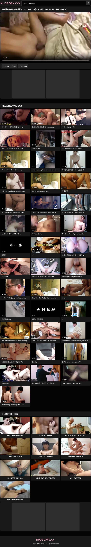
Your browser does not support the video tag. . (45, 37)
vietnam (24, 66)
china (7, 66)
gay (14, 66)
